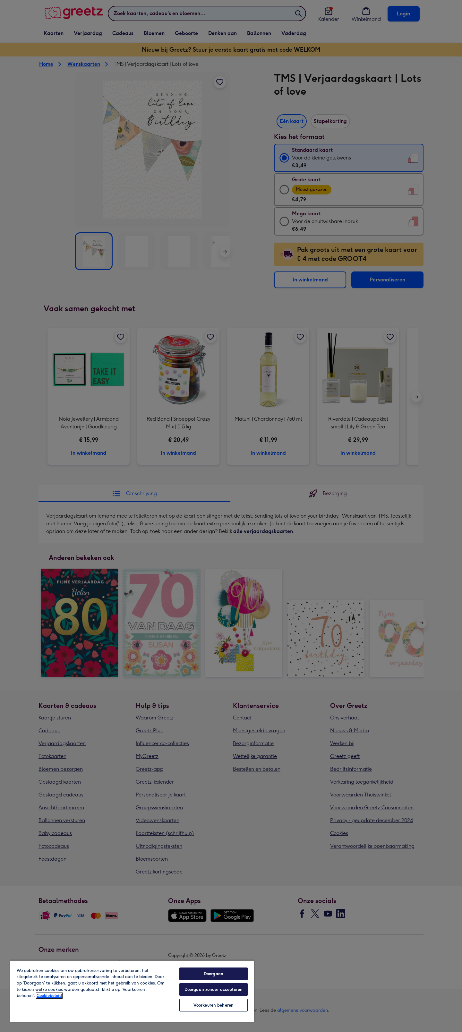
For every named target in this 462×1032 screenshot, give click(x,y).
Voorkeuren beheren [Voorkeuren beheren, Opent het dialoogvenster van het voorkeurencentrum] (213, 1005)
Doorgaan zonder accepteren (213, 989)
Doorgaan (213, 973)
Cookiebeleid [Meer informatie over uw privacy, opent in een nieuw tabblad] (49, 995)
